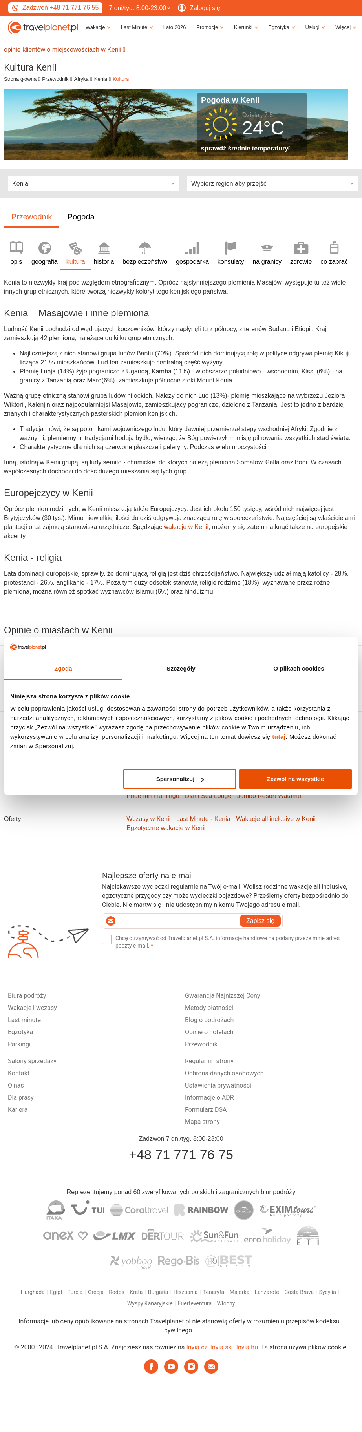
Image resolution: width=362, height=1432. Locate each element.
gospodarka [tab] (192, 253)
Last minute (24, 1020)
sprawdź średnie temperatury (246, 148)
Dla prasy (21, 1097)
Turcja (75, 1292)
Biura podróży (27, 995)
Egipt (56, 1292)
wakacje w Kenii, (188, 527)
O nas (16, 1085)
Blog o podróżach (209, 1020)
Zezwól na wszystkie (295, 779)
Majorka (240, 1292)
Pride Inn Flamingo (152, 795)
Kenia (100, 79)
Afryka (81, 79)
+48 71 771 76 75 (181, 1154)
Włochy (226, 1303)
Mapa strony (202, 1122)
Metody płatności (209, 1007)
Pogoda (81, 216)
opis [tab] (16, 253)
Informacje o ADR (209, 1097)
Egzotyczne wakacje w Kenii (165, 828)
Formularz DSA (206, 1109)
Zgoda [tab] (63, 668)
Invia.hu (247, 1347)
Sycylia (327, 1292)
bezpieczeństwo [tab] (144, 253)
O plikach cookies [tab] (298, 668)
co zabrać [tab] (333, 253)
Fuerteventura (195, 1303)
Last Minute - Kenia (203, 819)
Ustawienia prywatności (218, 1085)
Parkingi (19, 1044)
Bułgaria (158, 1292)
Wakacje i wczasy (32, 1007)
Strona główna (20, 79)
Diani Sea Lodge (208, 795)
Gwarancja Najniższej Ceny (222, 995)
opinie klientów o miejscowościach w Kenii (64, 49)
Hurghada (33, 1292)
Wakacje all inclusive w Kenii (276, 819)
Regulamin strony (209, 1061)
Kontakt (18, 1073)
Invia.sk (221, 1347)
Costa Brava (299, 1292)
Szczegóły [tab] (180, 668)
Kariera (17, 1109)
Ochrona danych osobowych (224, 1073)
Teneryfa (213, 1292)
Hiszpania (186, 1292)
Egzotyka (20, 1032)
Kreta (136, 1292)
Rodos (116, 1292)
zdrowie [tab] (301, 253)
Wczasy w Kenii (148, 819)
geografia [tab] (44, 253)
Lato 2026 (174, 27)
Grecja (96, 1292)
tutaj (278, 736)
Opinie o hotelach (209, 1032)
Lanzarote (267, 1292)
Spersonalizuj (180, 779)
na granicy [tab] (267, 253)
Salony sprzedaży (32, 1061)
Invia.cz (196, 1347)
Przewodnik (55, 79)
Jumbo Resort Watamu (269, 795)
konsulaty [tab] (231, 253)
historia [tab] (104, 253)
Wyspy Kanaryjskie (150, 1303)
